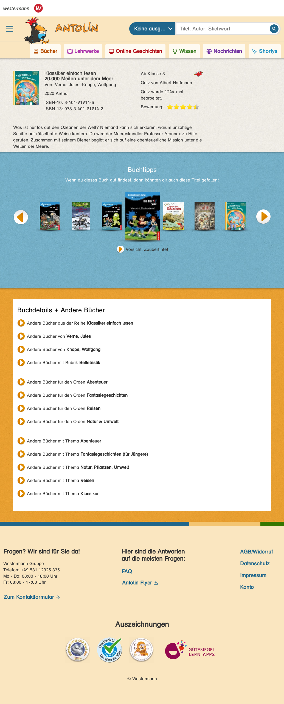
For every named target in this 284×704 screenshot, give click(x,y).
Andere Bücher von (59, 336)
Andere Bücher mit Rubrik (63, 362)
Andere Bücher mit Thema (64, 441)
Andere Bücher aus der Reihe (80, 323)
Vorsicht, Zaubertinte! (147, 249)
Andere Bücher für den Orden (67, 382)
